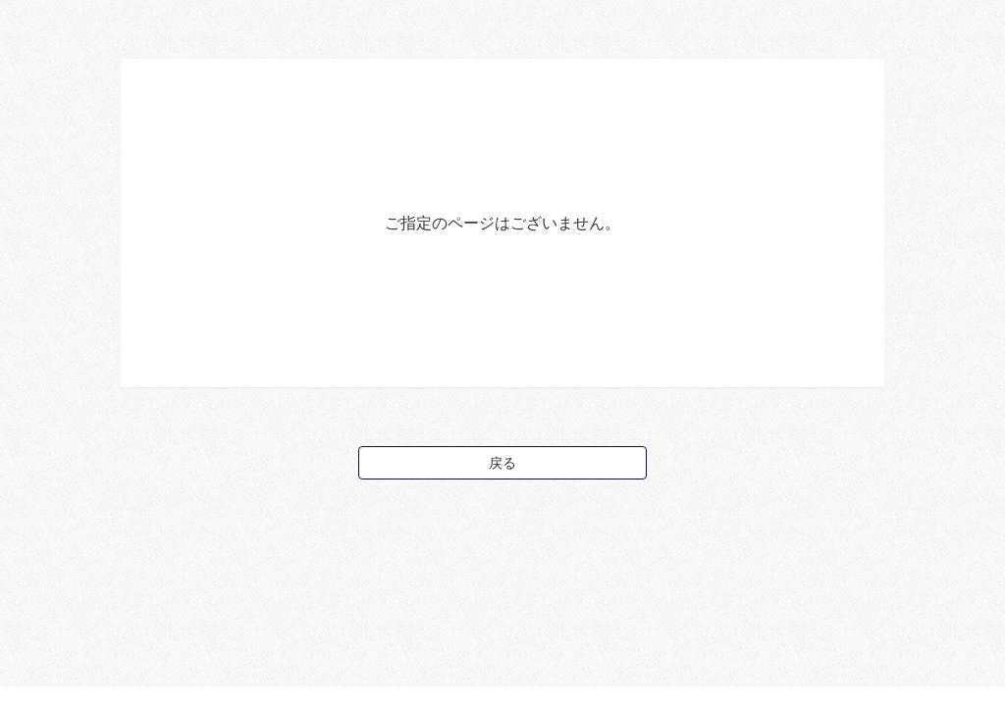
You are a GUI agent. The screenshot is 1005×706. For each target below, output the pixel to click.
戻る (502, 463)
